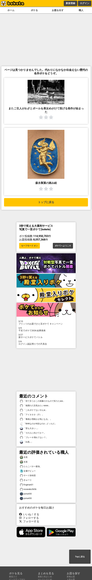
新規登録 (70, 3)
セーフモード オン (29, 246)
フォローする (29, 517)
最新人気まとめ (45, 576)
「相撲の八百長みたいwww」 (35, 405)
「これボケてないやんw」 (33, 410)
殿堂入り (13, 576)
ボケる (34, 10)
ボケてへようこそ (63, 246)
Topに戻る (80, 557)
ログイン (84, 3)
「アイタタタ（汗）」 (32, 414)
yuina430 (26, 493)
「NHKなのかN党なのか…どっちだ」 (38, 423)
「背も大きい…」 (29, 428)
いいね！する (29, 514)
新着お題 (71, 576)
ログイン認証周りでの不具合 (46, 342)
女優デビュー (28, 471)
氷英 (24, 457)
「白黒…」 (26, 442)
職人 (81, 10)
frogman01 (26, 484)
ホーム (10, 10)
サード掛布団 (28, 475)
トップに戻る (46, 202)
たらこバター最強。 (31, 466)
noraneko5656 (28, 489)
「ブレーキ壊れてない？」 (34, 437)
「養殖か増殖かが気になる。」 (36, 419)
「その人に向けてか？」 (33, 433)
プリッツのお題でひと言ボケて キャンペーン (46, 322)
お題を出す (58, 10)
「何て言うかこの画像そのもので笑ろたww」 (42, 401)
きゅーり (26, 480)
